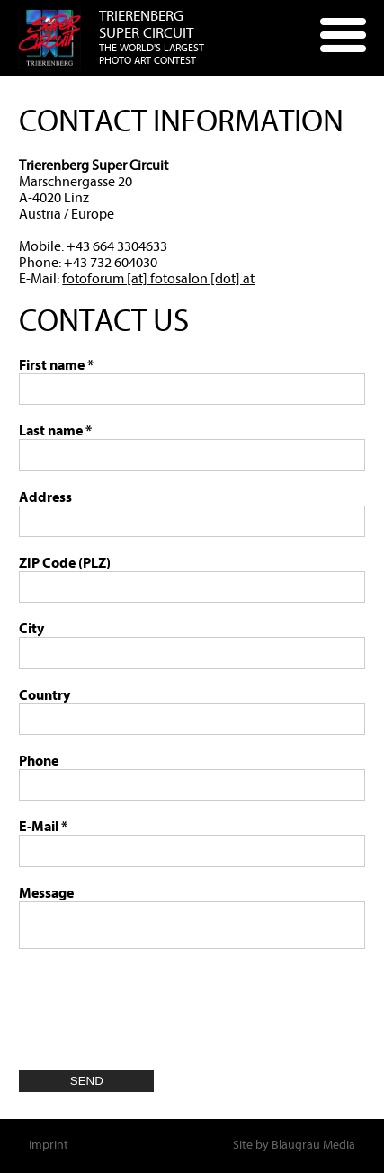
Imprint (48, 1144)
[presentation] (155, 1002)
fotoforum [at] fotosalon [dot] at (158, 279)
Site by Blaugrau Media (294, 1144)
